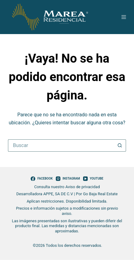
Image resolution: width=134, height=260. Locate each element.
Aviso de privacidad (82, 186)
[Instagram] (68, 178)
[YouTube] (93, 178)
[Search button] (120, 145)
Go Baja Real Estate (100, 194)
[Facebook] (42, 178)
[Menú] (123, 17)
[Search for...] (61, 145)
